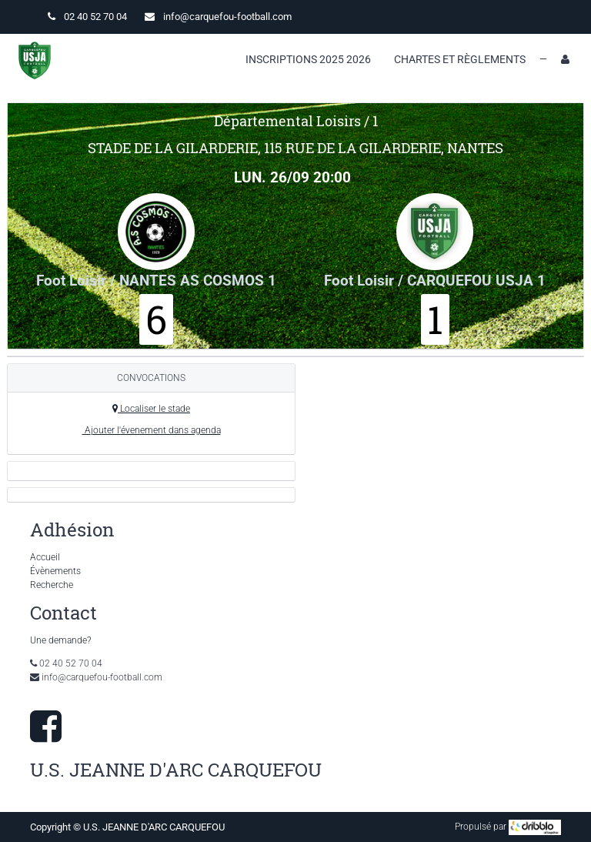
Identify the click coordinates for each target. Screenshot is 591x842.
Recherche (51, 585)
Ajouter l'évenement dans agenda (151, 430)
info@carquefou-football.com (227, 16)
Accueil (45, 557)
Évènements (55, 571)
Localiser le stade (151, 408)
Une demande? (60, 640)
